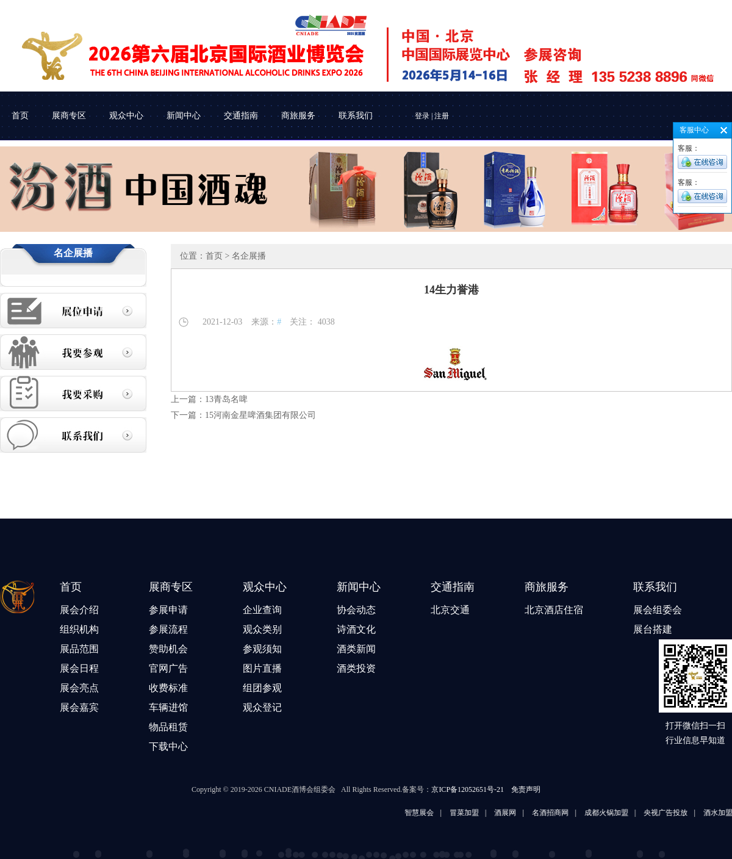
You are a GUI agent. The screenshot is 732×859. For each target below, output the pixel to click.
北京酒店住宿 (554, 610)
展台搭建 (652, 629)
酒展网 (514, 812)
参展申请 (168, 610)
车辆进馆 (168, 707)
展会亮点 (79, 688)
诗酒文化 (356, 629)
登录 (422, 116)
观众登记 (262, 707)
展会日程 (79, 668)
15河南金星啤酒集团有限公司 (260, 415)
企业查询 (262, 610)
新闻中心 (184, 115)
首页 (20, 115)
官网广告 (168, 668)
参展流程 (168, 629)
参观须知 (262, 649)
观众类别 (262, 629)
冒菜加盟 (472, 812)
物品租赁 (168, 727)
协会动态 (356, 610)
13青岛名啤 (226, 399)
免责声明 (525, 789)
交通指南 (241, 115)
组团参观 (262, 688)
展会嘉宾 (79, 707)
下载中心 (168, 746)
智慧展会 (427, 812)
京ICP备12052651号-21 (467, 789)
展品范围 (79, 649)
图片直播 (262, 668)
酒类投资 (356, 668)
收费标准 (168, 688)
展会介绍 (79, 610)
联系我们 (356, 115)
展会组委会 (657, 610)
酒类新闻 (356, 649)
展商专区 (69, 115)
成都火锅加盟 (615, 812)
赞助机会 (168, 649)
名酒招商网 (558, 812)
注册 (441, 116)
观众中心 (126, 115)
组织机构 (79, 629)
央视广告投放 (675, 812)
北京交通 (450, 610)
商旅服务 (298, 115)
